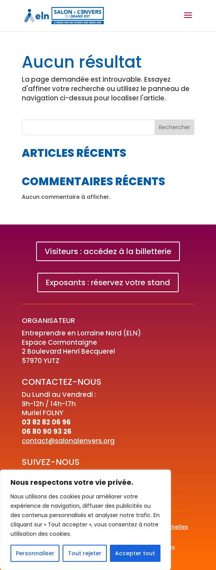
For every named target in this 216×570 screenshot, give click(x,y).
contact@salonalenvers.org (68, 440)
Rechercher (174, 127)
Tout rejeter (84, 553)
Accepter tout (135, 553)
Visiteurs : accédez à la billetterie (108, 251)
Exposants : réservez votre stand (108, 282)
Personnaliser (35, 553)
